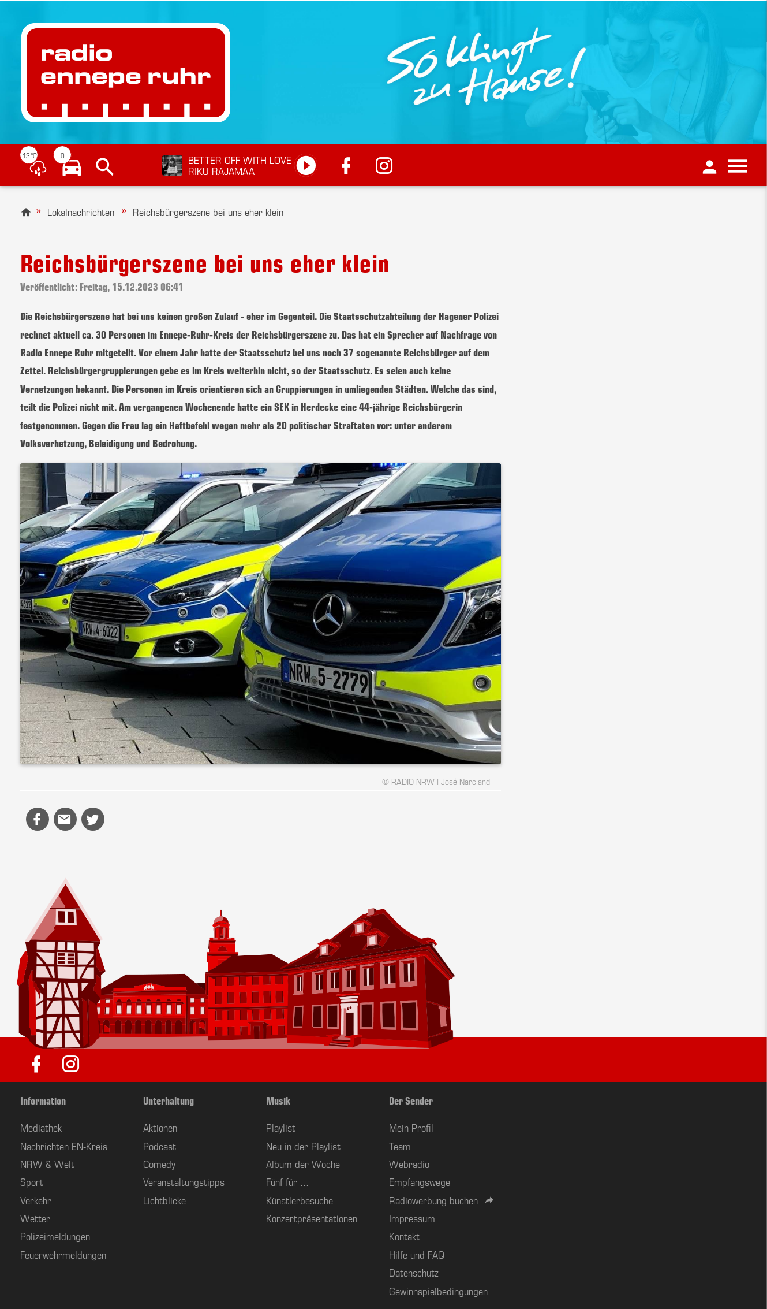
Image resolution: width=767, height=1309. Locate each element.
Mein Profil (411, 1127)
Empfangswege (419, 1181)
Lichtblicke (164, 1199)
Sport (31, 1181)
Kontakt (404, 1235)
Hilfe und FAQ (416, 1254)
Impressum (412, 1217)
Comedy (159, 1163)
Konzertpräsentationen (311, 1217)
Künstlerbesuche (299, 1199)
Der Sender (411, 1099)
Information (43, 1099)
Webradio (409, 1163)
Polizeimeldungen (55, 1235)
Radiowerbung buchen (433, 1199)
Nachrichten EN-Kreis (63, 1145)
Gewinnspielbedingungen (438, 1290)
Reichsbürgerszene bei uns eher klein (208, 211)
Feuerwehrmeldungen (63, 1254)
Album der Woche (303, 1163)
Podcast (159, 1145)
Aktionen (160, 1127)
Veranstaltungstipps (184, 1181)
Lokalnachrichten (80, 211)
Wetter (35, 1217)
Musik (278, 1099)
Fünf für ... (287, 1181)
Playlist (280, 1127)
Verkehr (35, 1199)
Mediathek (41, 1127)
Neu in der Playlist (303, 1145)
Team (400, 1145)
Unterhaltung (168, 1099)
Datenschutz (414, 1272)
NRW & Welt (47, 1163)
